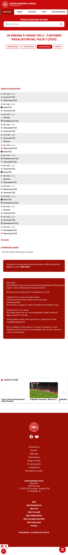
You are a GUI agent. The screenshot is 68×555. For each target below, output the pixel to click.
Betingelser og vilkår (34, 471)
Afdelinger (34, 454)
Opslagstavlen (44, 47)
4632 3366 (25, 267)
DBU (34, 502)
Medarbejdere (34, 457)
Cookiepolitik (34, 467)
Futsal (34, 526)
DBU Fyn (34, 509)
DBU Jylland (34, 512)
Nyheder (34, 450)
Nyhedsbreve (34, 447)
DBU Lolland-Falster (34, 519)
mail (8, 267)
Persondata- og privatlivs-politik (34, 532)
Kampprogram (13, 47)
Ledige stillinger (34, 461)
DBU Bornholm (34, 505)
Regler (57, 47)
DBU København (34, 516)
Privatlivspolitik (34, 464)
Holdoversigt (28, 47)
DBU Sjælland (34, 522)
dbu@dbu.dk (35, 491)
